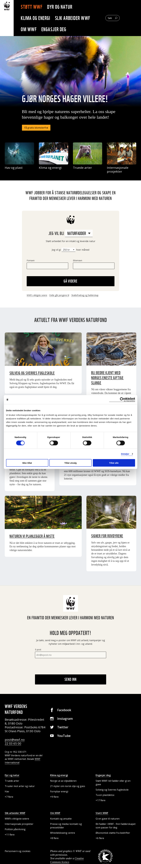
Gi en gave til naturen (108, 818)
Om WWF (30, 29)
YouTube (64, 736)
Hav (7, 791)
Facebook (64, 710)
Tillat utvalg (70, 463)
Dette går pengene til (59, 295)
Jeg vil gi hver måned (70, 250)
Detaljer (125, 453)
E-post (38, 649)
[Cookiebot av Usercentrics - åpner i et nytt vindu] (122, 399)
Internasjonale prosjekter (19, 824)
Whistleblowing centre (62, 832)
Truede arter (12, 780)
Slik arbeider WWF (74, 18)
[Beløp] (68, 250)
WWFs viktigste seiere (37, 295)
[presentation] (57, 666)
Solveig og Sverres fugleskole (112, 789)
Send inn (70, 679)
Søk (110, 18)
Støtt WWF (33, 7)
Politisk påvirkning (15, 829)
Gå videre (70, 281)
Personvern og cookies (17, 851)
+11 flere (10, 834)
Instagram (65, 719)
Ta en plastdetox (105, 795)
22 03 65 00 (13, 743)
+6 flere (100, 838)
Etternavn (77, 260)
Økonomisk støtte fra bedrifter (113, 832)
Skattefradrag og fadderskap (84, 295)
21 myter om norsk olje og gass (67, 786)
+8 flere (54, 838)
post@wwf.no (15, 740)
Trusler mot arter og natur (20, 786)
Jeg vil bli (70, 233)
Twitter (62, 727)
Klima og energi (37, 18)
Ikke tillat (27, 463)
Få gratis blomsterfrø (36, 127)
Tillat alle (114, 463)
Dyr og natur (61, 7)
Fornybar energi (59, 791)
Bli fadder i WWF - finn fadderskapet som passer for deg (116, 825)
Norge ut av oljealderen (63, 780)
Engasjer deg (55, 29)
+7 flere (9, 796)
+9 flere (54, 796)
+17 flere (100, 800)
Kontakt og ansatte (61, 818)
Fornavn (31, 260)
